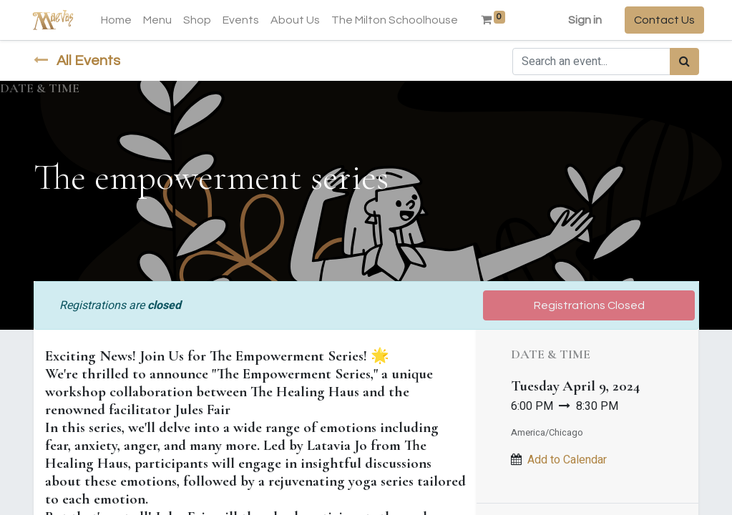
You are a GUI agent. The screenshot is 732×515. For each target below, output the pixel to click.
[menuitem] (121, 20)
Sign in (580, 20)
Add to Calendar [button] (567, 460)
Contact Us (659, 20)
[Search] (684, 61)
